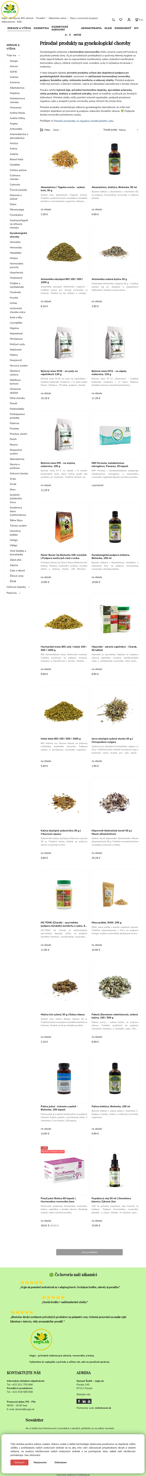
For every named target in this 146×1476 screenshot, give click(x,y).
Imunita (14, 297)
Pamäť (13, 403)
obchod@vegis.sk (24, 1409)
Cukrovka (15, 184)
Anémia (14, 77)
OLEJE (108, 28)
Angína (14, 123)
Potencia (14, 423)
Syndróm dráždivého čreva (16, 498)
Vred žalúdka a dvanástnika (18, 552)
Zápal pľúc (15, 559)
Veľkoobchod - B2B (11, 21)
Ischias (13, 303)
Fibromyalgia (17, 209)
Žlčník (13, 581)
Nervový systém (19, 365)
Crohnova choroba (15, 177)
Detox (13, 204)
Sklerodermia (17, 459)
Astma (13, 148)
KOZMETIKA (41, 28)
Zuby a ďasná (17, 570)
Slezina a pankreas (15, 466)
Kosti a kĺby (16, 317)
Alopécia (14, 93)
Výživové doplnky (16, 587)
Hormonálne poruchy (16, 265)
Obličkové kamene (15, 381)
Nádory (14, 354)
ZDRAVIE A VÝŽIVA (19, 28)
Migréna (14, 328)
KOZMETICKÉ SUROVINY (60, 28)
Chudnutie (15, 292)
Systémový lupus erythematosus (18, 511)
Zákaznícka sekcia (57, 18)
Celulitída (15, 164)
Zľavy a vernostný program (84, 18)
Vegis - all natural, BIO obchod (17, 18)
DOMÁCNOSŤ (123, 28)
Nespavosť (16, 360)
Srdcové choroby (19, 473)
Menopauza (16, 338)
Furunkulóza (16, 215)
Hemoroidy (16, 247)
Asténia (14, 154)
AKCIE (77, 34)
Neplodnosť (16, 333)
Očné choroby (17, 398)
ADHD (13, 71)
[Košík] (139, 20)
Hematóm (15, 242)
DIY (136, 28)
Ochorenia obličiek (15, 390)
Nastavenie (40, 1462)
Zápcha (14, 565)
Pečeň (13, 439)
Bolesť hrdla (16, 159)
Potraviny (11, 593)
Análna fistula (17, 112)
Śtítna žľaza (16, 520)
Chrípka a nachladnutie (17, 285)
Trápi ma (11, 55)
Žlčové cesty (17, 575)
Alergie (14, 61)
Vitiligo (13, 545)
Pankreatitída (17, 408)
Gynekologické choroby (18, 234)
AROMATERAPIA (91, 28)
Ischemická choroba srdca (17, 310)
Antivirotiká (16, 129)
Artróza (14, 143)
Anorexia (15, 82)
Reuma (14, 444)
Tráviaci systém (18, 525)
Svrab (13, 484)
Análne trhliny (17, 118)
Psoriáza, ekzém (18, 434)
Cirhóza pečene (18, 170)
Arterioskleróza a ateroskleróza (19, 136)
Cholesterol (16, 277)
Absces (14, 66)
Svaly (13, 478)
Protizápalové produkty (17, 415)
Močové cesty (17, 344)
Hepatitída (15, 252)
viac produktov (89, 1252)
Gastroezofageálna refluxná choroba (19, 224)
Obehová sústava (15, 372)
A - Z (68, 34)
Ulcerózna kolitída (15, 532)
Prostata (14, 428)
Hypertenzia (16, 272)
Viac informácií (32, 1455)
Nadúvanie (16, 349)
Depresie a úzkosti (16, 196)
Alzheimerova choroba (17, 100)
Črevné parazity (18, 189)
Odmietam (61, 1462)
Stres (12, 489)
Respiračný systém (16, 451)
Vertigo (14, 540)
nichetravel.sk (103, 1408)
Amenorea (15, 107)
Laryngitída (16, 322)
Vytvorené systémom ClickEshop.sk (73, 1474)
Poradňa (40, 18)
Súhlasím (19, 1462)
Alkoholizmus (17, 87)
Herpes (14, 258)
